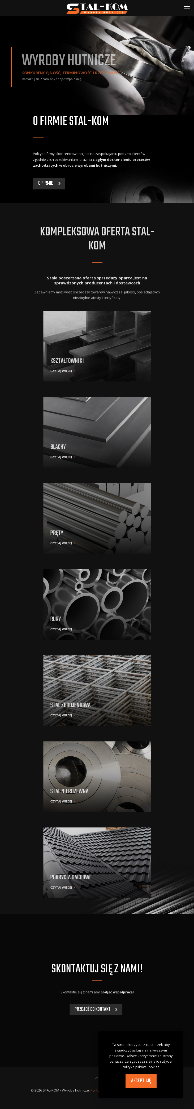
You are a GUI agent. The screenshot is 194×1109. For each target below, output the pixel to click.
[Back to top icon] (97, 1077)
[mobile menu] (186, 7)
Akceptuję (141, 1081)
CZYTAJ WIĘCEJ (83, 355)
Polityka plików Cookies (140, 1066)
